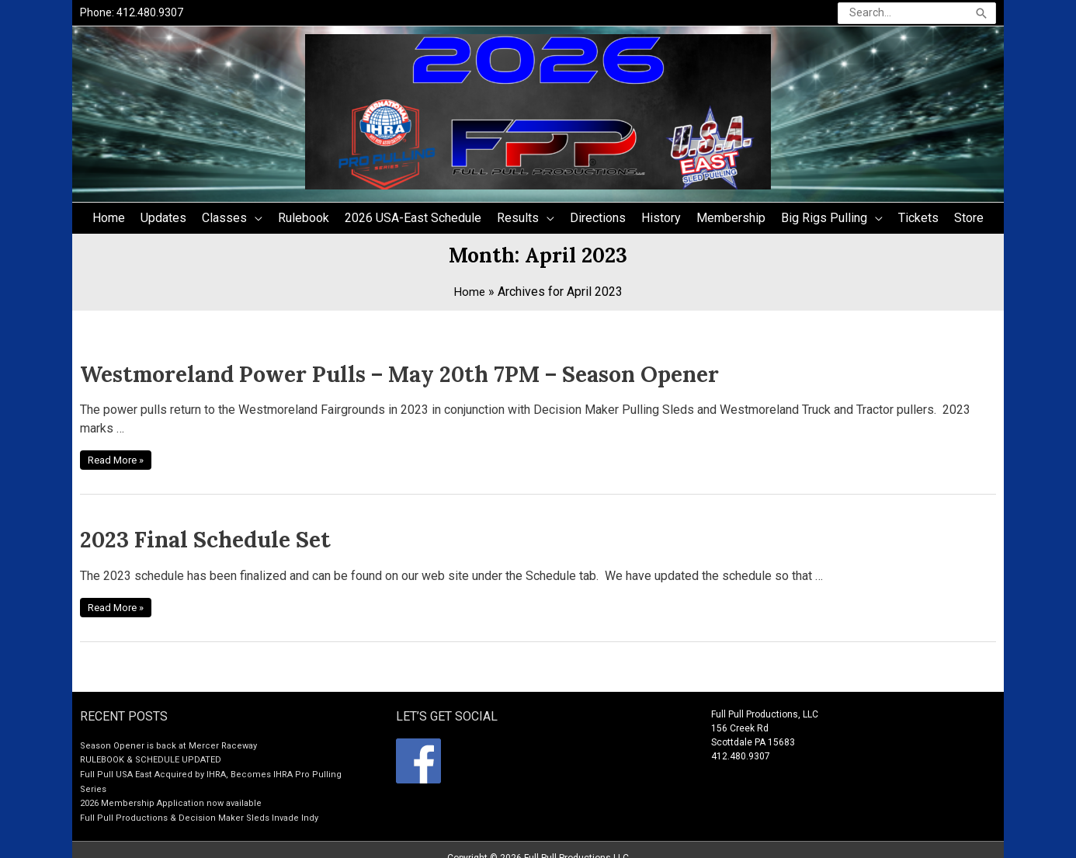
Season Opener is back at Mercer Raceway (172, 732)
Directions (598, 220)
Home (108, 220)
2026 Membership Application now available (173, 788)
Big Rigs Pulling (824, 220)
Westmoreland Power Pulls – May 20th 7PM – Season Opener (317, 374)
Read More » (122, 455)
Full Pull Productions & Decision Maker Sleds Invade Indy (200, 802)
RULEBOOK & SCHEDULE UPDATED (153, 746)
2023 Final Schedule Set (173, 531)
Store (969, 220)
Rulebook (303, 220)
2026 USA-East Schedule (413, 220)
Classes (224, 220)
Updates (163, 220)
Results (518, 220)
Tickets (918, 220)
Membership (730, 220)
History (661, 220)
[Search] (981, 15)
